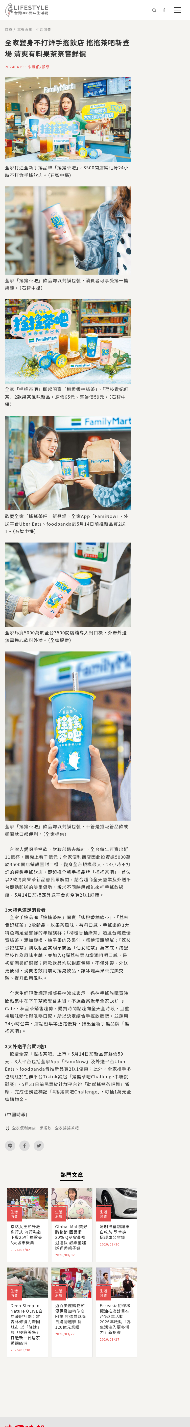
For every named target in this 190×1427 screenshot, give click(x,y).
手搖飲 (46, 1127)
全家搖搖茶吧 (67, 1127)
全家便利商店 (24, 1127)
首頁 (8, 29)
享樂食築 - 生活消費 (34, 29)
